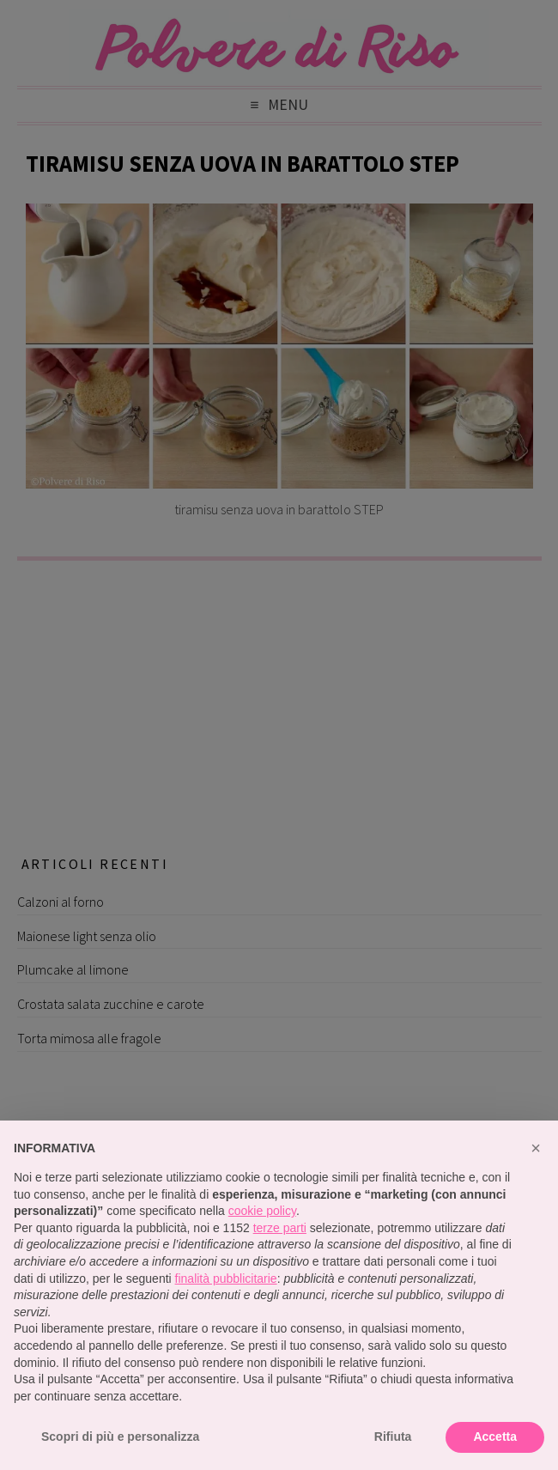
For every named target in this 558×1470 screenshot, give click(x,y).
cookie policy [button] (262, 1211)
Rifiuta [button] (393, 1436)
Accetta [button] (495, 1436)
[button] (535, 1148)
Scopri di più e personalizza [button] (120, 1436)
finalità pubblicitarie (226, 1278)
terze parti (279, 1228)
